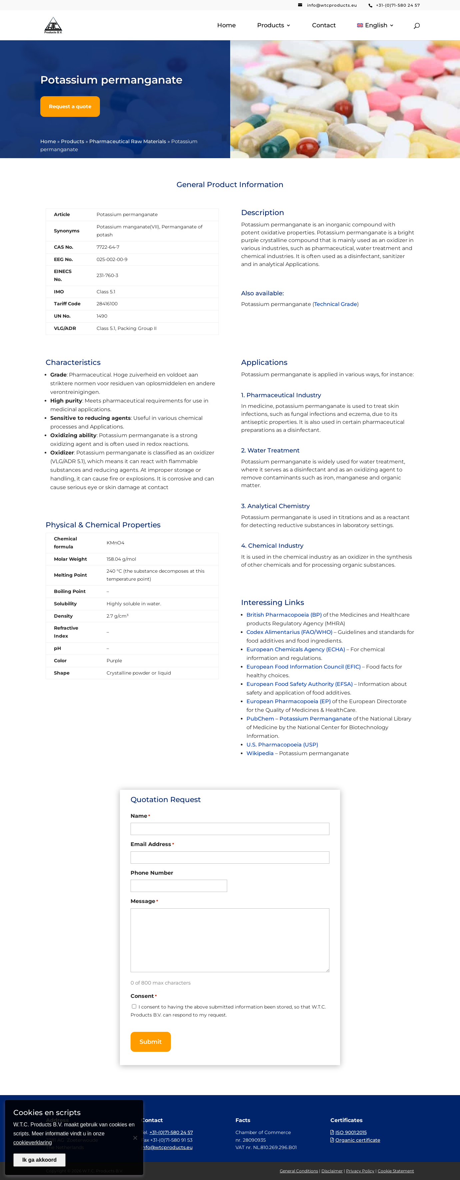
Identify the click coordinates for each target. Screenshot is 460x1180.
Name (140, 816)
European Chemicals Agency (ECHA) (295, 649)
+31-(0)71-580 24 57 (398, 5)
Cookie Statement (396, 1170)
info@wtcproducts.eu (332, 5)
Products (270, 26)
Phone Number (152, 873)
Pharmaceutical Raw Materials (127, 141)
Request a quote (70, 106)
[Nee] (135, 1137)
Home (226, 26)
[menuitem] (375, 31)
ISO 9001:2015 (351, 1132)
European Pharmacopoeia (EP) (288, 701)
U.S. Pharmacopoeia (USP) (282, 744)
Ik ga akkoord (39, 1160)
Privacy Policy (360, 1170)
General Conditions (299, 1170)
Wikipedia (260, 753)
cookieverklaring (32, 1142)
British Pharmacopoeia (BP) (284, 615)
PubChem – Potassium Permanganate (299, 719)
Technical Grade (335, 304)
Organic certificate (357, 1140)
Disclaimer (332, 1170)
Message (144, 902)
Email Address (152, 845)
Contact (324, 26)
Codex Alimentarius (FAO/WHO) (289, 632)
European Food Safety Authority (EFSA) (299, 684)
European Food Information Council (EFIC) (303, 667)
